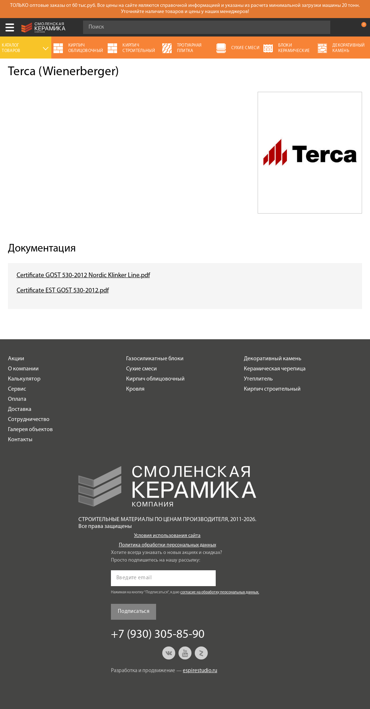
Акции (16, 359)
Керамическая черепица (275, 369)
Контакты (20, 440)
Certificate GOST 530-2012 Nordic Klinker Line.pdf (83, 275)
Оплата (17, 399)
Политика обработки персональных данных (167, 545)
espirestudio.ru (200, 671)
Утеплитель (258, 379)
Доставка (19, 409)
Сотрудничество (29, 419)
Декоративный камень (272, 359)
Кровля (135, 389)
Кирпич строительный (272, 389)
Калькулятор (24, 379)
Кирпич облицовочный (155, 379)
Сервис (17, 389)
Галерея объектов (30, 430)
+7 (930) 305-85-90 (346, 27)
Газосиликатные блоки (155, 359)
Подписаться (133, 611)
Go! (320, 27)
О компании (23, 369)
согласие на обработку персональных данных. (219, 592)
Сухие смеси (141, 369)
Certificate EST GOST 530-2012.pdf (63, 290)
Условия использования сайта (167, 535)
